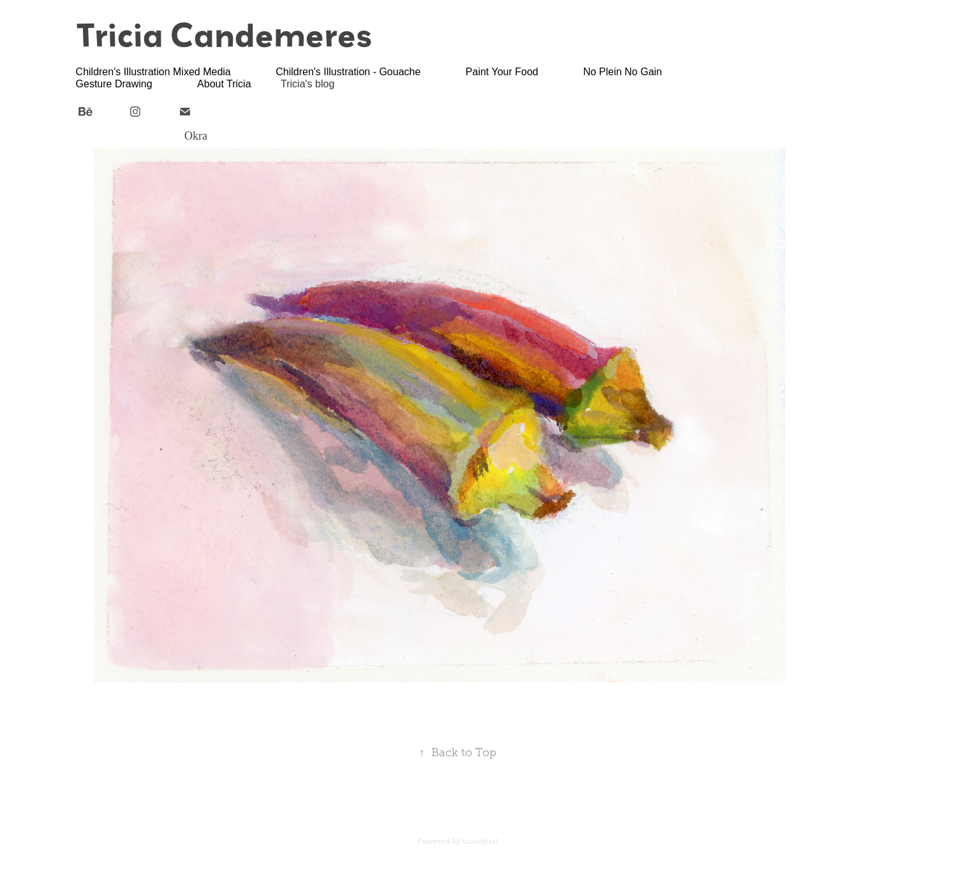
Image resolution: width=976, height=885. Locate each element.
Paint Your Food (502, 71)
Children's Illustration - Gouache (348, 71)
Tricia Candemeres (224, 34)
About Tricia (224, 83)
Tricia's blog (307, 83)
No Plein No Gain (622, 71)
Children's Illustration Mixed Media (153, 71)
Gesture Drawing (114, 83)
